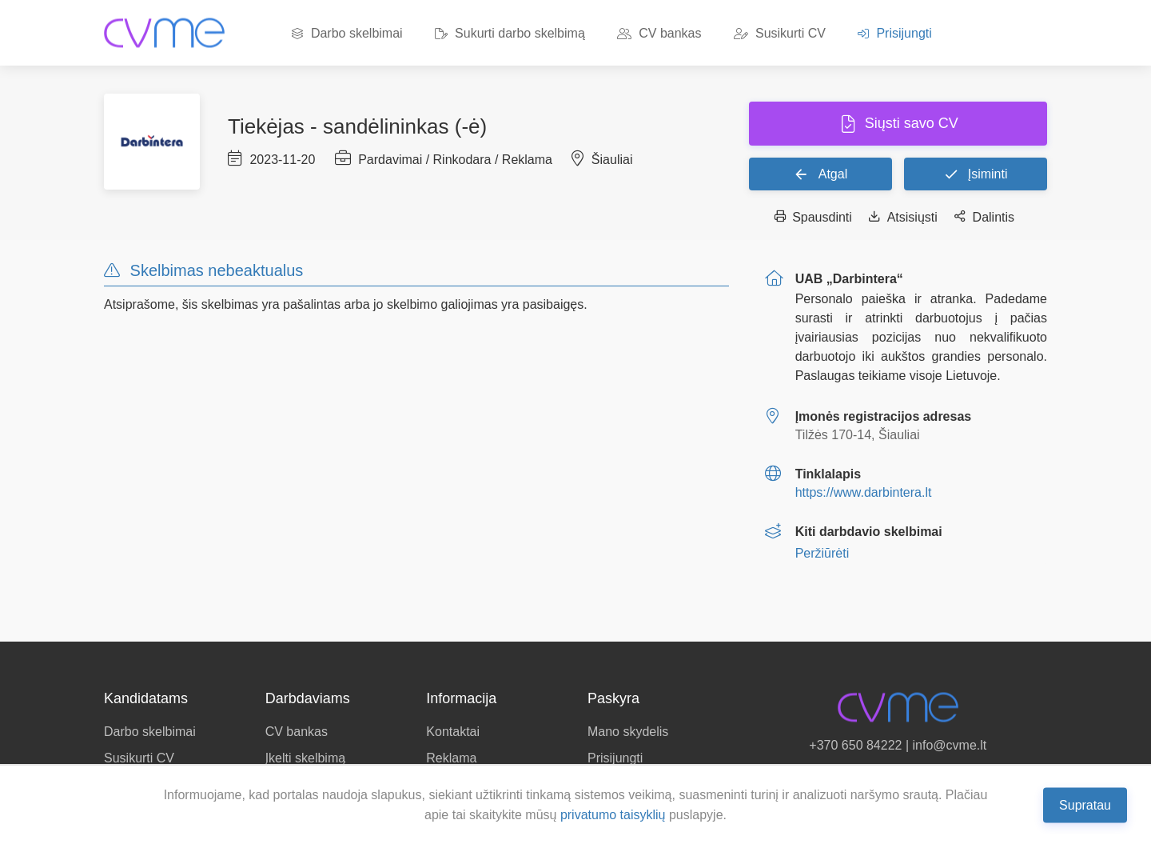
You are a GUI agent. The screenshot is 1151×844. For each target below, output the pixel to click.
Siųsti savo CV (909, 123)
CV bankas (659, 33)
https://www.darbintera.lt (863, 492)
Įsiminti (975, 174)
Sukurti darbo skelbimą (510, 33)
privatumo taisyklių (613, 815)
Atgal (820, 174)
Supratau (1085, 804)
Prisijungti (895, 33)
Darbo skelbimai (347, 33)
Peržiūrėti (822, 553)
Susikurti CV (780, 33)
